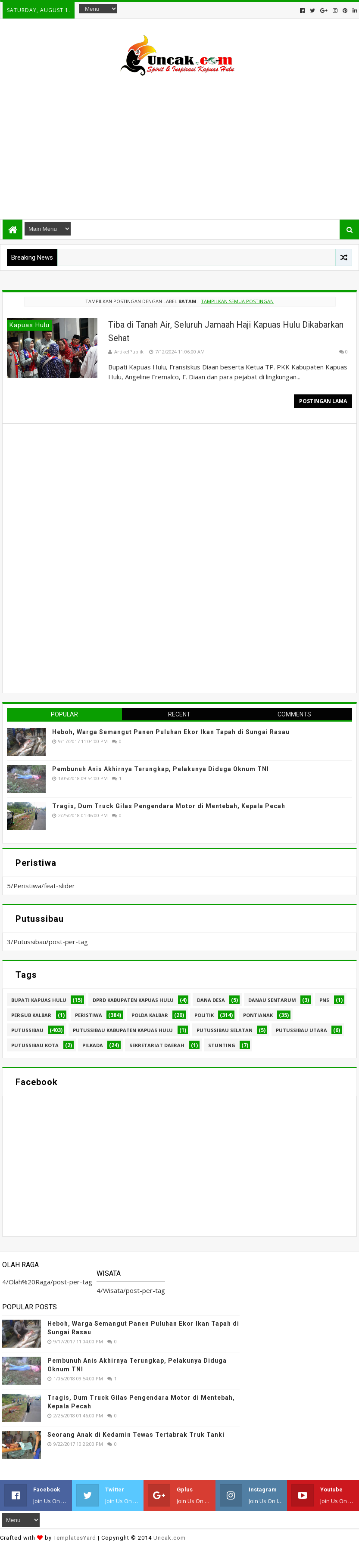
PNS (324, 1000)
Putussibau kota (35, 1045)
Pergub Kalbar (31, 1015)
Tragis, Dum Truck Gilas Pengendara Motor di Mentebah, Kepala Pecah (168, 806)
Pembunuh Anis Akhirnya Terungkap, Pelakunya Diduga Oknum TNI (160, 769)
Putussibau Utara (301, 1030)
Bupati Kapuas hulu (38, 1000)
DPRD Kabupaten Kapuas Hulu (133, 1000)
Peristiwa (88, 1015)
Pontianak (258, 1015)
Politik (204, 1015)
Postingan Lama (323, 401)
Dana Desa (211, 1000)
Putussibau (27, 1030)
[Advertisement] (180, 144)
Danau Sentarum (272, 1000)
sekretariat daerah (156, 1045)
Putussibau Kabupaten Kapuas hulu (123, 1030)
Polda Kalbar (149, 1015)
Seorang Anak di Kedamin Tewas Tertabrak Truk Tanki (136, 1434)
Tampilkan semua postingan (237, 301)
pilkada (92, 1045)
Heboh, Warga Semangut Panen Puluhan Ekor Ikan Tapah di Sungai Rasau (171, 731)
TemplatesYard (74, 1537)
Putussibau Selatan (225, 1030)
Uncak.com (169, 1537)
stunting (221, 1045)
